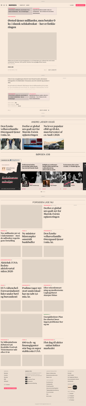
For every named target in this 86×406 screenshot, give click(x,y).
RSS (5, 379)
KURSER (27, 5)
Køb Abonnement (80, 5)
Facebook (71, 397)
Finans (23, 230)
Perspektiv (3, 230)
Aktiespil (6, 381)
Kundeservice (49, 382)
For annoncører (50, 392)
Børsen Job (49, 377)
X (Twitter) (71, 400)
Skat (16, 102)
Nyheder (6, 373)
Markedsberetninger (6, 260)
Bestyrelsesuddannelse (51, 375)
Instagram (71, 395)
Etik (47, 394)
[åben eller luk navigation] (2, 5)
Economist (29, 381)
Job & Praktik (71, 375)
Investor (6, 375)
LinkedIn (70, 393)
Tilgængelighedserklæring (52, 390)
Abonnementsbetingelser (52, 388)
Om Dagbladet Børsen (73, 377)
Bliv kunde (48, 396)
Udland (2, 285)
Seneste (6, 377)
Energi (17, 104)
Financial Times (30, 379)
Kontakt (69, 373)
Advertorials (70, 381)
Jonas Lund (10, 67)
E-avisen (8, 384)
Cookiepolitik (49, 384)
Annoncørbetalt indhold (73, 379)
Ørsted (19, 105)
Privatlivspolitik (50, 386)
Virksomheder (11, 16)
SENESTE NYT (21, 5)
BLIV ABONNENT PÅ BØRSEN (10, 388)
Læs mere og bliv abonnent (36, 375)
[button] (4, 5)
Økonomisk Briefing (31, 383)
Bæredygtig (46, 314)
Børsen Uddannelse (51, 373)
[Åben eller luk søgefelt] (6, 5)
